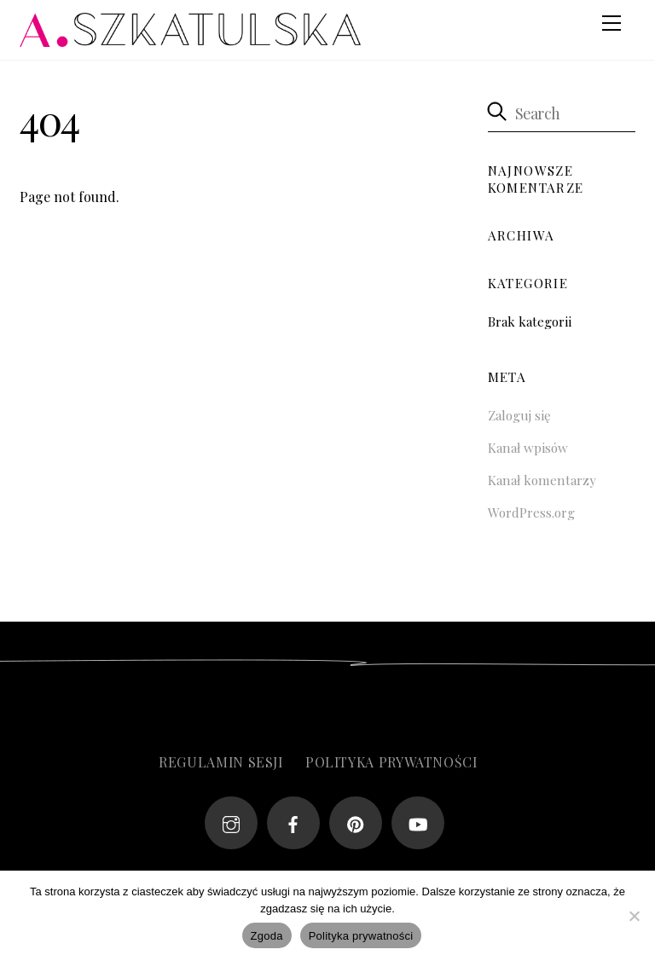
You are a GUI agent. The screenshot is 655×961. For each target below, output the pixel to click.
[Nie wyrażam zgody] (633, 915)
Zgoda (267, 935)
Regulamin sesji (221, 762)
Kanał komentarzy (542, 480)
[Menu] (611, 23)
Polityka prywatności (391, 762)
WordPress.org (531, 512)
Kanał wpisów (528, 447)
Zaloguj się (519, 415)
